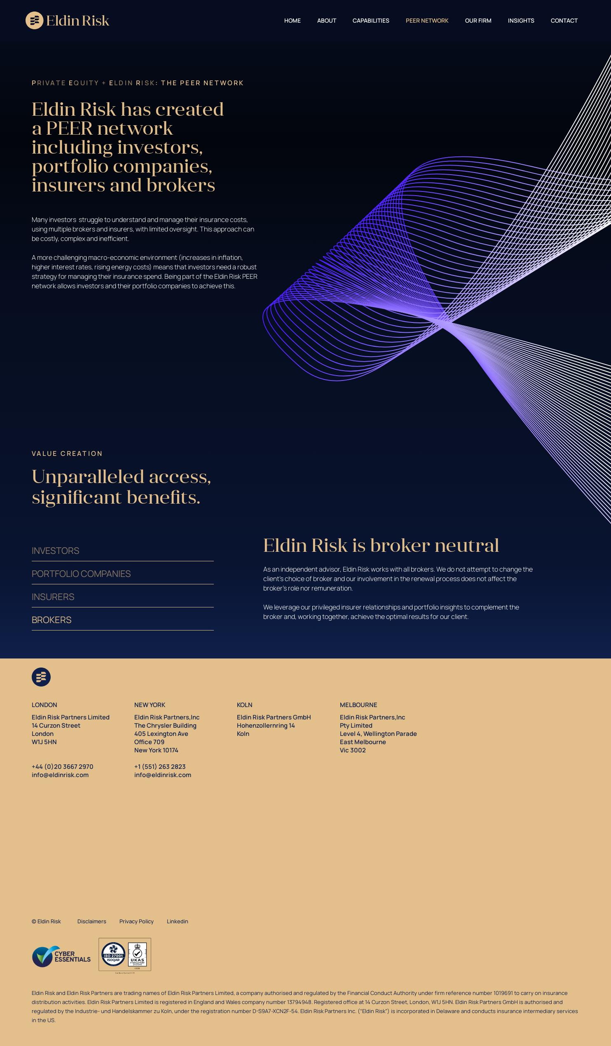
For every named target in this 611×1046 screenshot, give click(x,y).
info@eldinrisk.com (60, 774)
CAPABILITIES (371, 20)
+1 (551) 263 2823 (160, 766)
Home (292, 20)
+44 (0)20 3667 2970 (63, 766)
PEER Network (427, 20)
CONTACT (564, 20)
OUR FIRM (478, 20)
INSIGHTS (521, 20)
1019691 (503, 993)
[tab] (123, 549)
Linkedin (177, 921)
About (326, 20)
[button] (326, 19)
